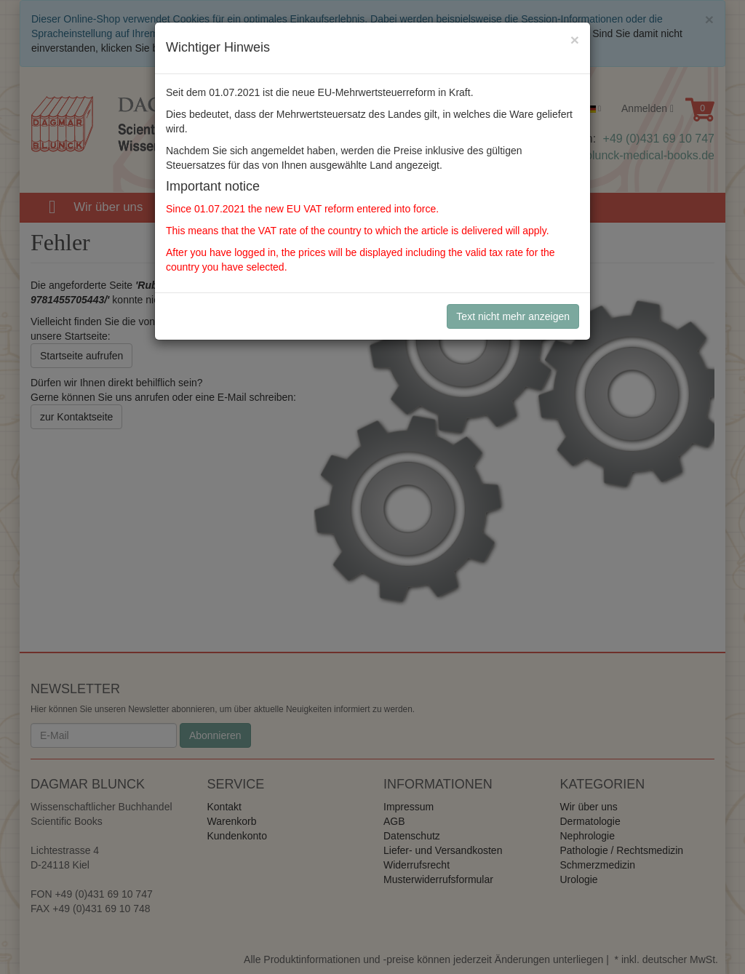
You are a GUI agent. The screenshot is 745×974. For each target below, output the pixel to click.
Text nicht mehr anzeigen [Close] (513, 316)
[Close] (574, 39)
